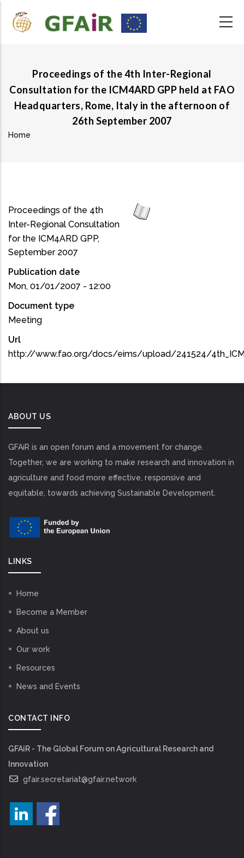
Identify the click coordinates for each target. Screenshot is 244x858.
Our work (33, 649)
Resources (35, 667)
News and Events (48, 686)
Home (19, 135)
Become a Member (51, 612)
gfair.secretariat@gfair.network (72, 779)
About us (32, 630)
